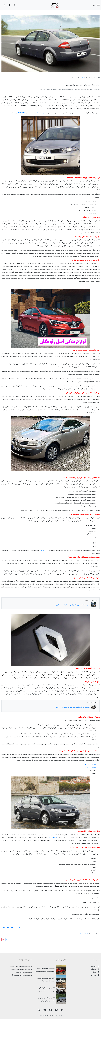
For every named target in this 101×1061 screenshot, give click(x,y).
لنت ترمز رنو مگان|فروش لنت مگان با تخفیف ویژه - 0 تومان (75, 707)
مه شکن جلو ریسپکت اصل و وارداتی (21, 969)
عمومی (94, 934)
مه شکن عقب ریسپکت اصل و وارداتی (21, 966)
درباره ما (95, 975)
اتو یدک (83, 78)
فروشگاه (95, 969)
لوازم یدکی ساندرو (90, 767)
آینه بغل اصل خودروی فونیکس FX (22, 975)
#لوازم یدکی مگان (83, 934)
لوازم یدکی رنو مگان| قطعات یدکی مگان (83, 85)
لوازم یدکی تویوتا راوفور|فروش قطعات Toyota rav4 (51, 980)
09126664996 (21, 113)
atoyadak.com (52, 1015)
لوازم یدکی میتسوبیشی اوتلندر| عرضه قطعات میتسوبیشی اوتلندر (50, 970)
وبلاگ (96, 972)
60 (7, 940)
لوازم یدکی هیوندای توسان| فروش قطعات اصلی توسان (52, 989)
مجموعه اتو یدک (41, 113)
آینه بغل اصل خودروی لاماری (24, 972)
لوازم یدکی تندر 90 (90, 764)
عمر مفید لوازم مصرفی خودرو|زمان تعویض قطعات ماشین (76, 604)
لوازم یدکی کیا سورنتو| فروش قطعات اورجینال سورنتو (52, 999)
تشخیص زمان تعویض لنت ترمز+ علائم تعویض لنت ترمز (25, 694)
